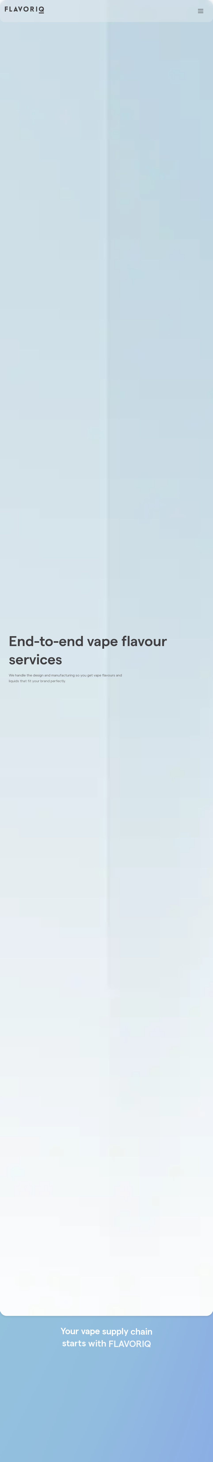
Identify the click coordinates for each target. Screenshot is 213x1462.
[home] (28, 9)
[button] (199, 11)
